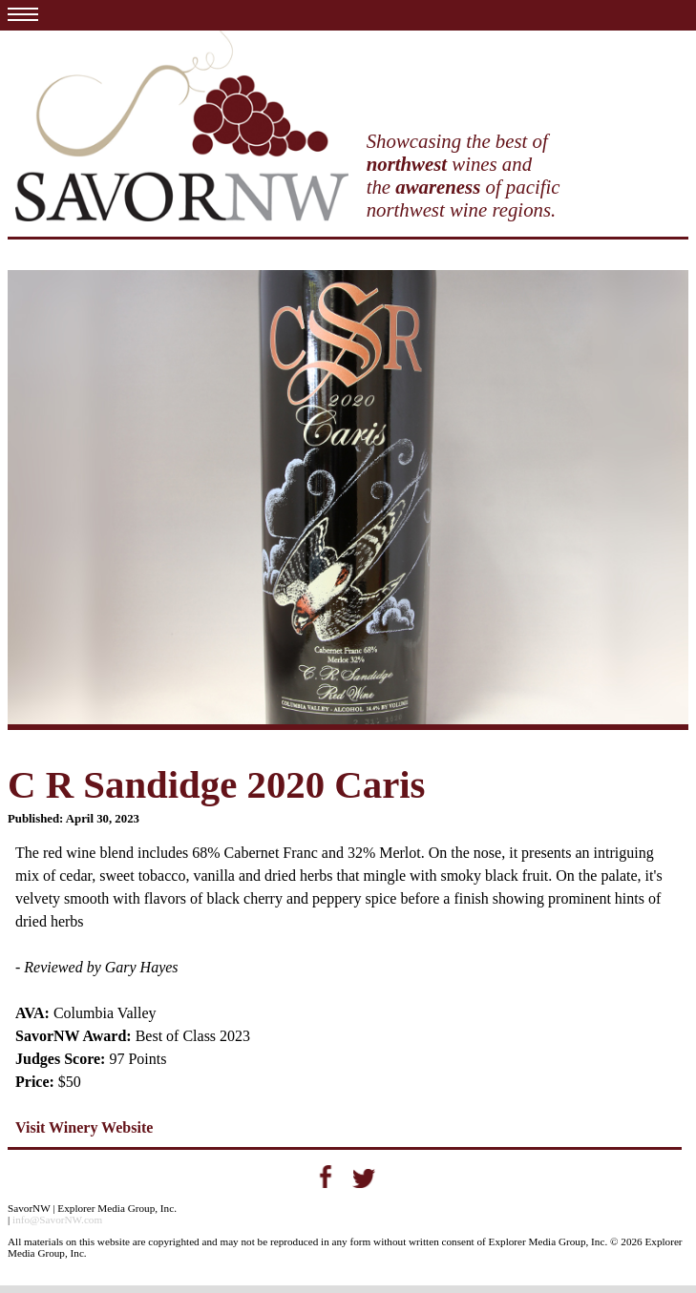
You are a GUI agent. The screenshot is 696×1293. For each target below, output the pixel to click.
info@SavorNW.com (57, 1219)
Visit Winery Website (84, 1127)
